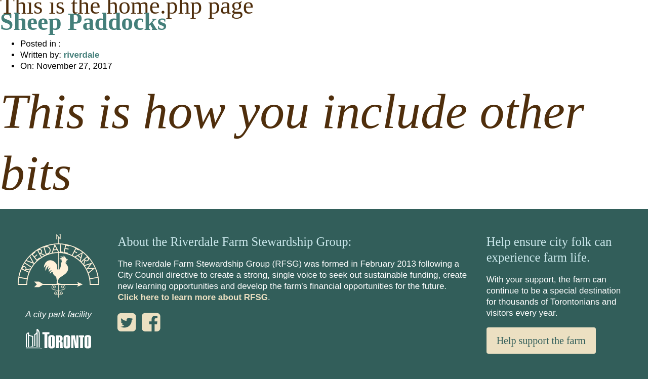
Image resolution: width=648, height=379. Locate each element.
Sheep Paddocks (83, 22)
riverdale (82, 55)
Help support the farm (541, 340)
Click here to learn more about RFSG (192, 297)
